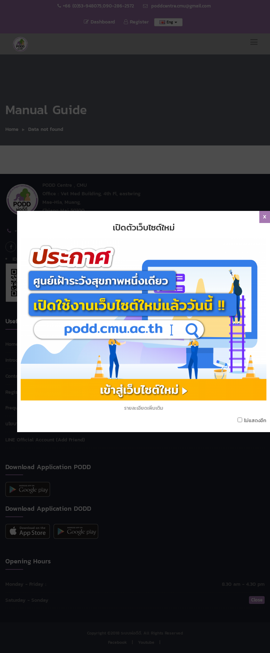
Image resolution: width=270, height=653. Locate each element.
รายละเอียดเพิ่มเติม (145, 379)
